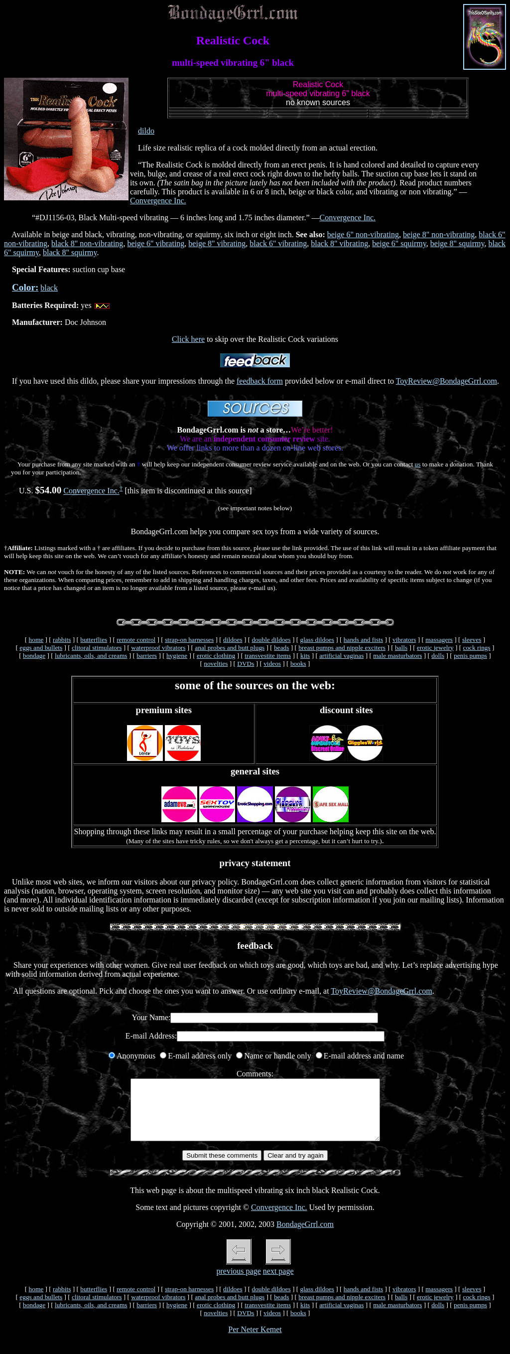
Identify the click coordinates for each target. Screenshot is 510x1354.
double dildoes (271, 639)
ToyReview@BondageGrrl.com (446, 381)
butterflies (93, 639)
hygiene (176, 655)
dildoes (233, 639)
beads (281, 647)
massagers (439, 639)
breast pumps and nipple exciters (341, 647)
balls (401, 647)
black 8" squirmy (70, 252)
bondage (34, 655)
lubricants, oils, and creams (91, 655)
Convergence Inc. (158, 200)
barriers (146, 655)
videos (272, 663)
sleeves (472, 639)
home (36, 639)
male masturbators (397, 655)
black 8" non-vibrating (87, 243)
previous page (238, 1283)
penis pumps (470, 655)
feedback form (260, 381)
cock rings (477, 647)
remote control (136, 639)
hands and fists (363, 639)
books (298, 663)
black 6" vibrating (278, 243)
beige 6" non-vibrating (363, 234)
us (418, 464)
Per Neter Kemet (255, 1341)
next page (278, 1283)
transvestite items (268, 655)
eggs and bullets (40, 647)
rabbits (62, 639)
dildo (146, 131)
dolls (437, 655)
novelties (216, 663)
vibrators (404, 639)
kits (305, 655)
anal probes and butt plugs (229, 647)
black (49, 288)
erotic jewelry (435, 647)
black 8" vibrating (339, 243)
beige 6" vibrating (155, 243)
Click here (188, 339)
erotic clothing (216, 655)
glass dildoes (317, 639)
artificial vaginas (341, 655)
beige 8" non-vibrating (439, 234)
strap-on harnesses (189, 639)
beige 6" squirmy (399, 243)
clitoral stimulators (97, 647)
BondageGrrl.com (305, 1236)
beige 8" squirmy (457, 243)
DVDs (245, 663)
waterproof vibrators (158, 647)
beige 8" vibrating (217, 243)
